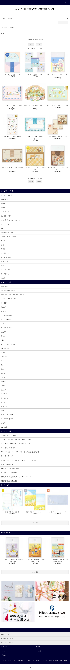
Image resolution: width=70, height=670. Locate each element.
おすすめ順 (31, 39)
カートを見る (39, 651)
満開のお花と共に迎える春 (9, 481)
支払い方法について (12, 660)
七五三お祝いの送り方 (8, 448)
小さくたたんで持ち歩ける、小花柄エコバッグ (15, 443)
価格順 (36, 39)
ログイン (3, 651)
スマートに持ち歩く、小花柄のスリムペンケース (16, 439)
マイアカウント (5, 646)
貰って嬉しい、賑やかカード (10, 472)
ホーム (3, 27)
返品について (31, 660)
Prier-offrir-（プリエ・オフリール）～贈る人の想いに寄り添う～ (20, 452)
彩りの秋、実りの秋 (7, 456)
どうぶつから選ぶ (10, 27)
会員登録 (38, 646)
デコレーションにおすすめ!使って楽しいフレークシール (18, 460)
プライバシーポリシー (54, 660)
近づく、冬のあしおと (8, 464)
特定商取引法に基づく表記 (41, 660)
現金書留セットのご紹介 (8, 435)
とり (16, 27)
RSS (62, 660)
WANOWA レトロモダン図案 (10, 468)
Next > (39, 45)
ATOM (65, 660)
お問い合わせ (4, 655)
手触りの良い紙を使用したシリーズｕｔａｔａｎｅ (17, 477)
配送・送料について (22, 660)
